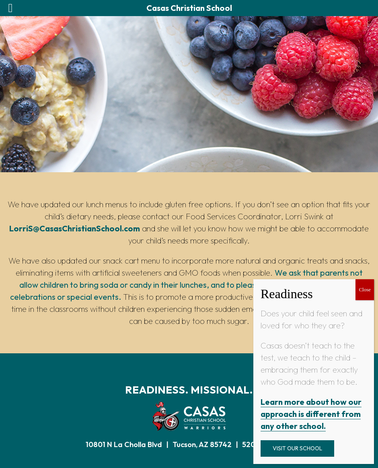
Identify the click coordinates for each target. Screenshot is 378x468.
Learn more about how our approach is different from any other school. (311, 414)
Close (365, 290)
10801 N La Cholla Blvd (124, 444)
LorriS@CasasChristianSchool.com (74, 228)
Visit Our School (297, 448)
